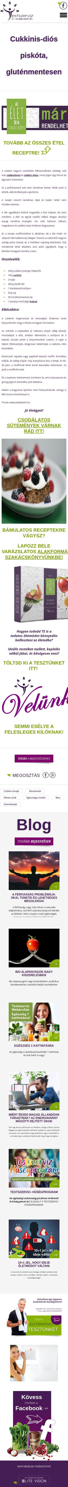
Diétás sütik (10, 797)
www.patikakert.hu (20, 402)
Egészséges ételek (36, 797)
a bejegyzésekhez (34, 758)
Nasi (58, 797)
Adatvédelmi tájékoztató (34, 1466)
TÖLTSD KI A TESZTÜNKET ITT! (34, 665)
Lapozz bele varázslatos (26, 548)
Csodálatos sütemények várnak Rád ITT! (34, 425)
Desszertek (35, 791)
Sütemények (10, 804)
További (34, 841)
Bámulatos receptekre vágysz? (34, 532)
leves (17, 175)
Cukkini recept (11, 791)
